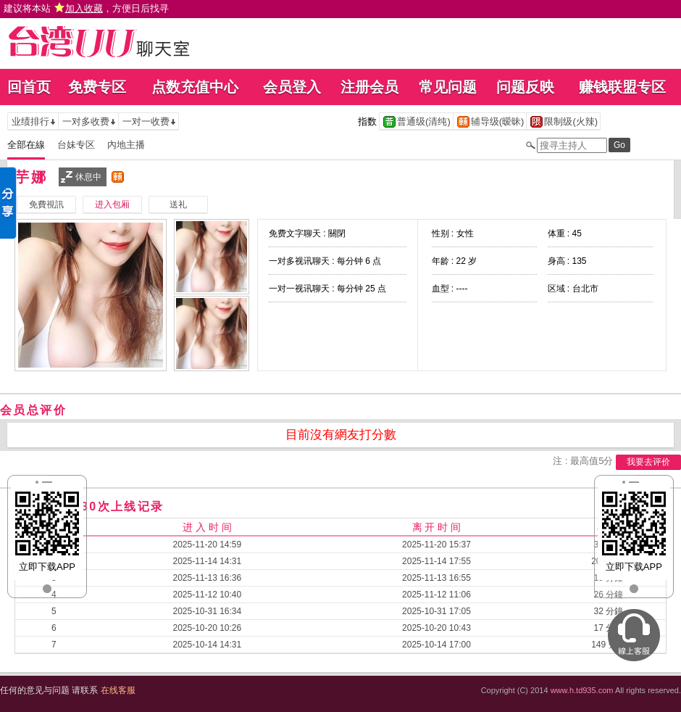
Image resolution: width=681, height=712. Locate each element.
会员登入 (292, 87)
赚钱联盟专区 (622, 87)
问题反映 (525, 87)
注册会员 (369, 87)
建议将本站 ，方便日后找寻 (86, 8)
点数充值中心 (194, 87)
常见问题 (448, 87)
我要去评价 (648, 462)
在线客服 (118, 690)
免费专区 (97, 87)
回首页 (29, 87)
